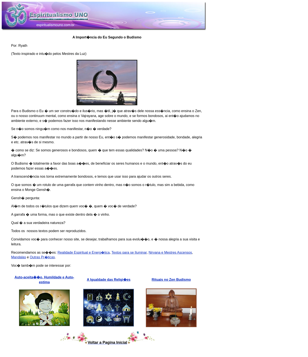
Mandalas (18, 257)
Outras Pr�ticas (42, 257)
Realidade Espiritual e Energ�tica (84, 252)
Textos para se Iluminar (129, 252)
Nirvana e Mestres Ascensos (170, 252)
